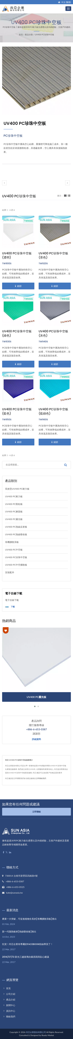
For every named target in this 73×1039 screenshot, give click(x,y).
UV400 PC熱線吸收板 (16, 534)
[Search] (31, 465)
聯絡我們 (10, 1016)
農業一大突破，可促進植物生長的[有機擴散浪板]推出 (29, 919)
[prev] (4, 182)
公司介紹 (10, 994)
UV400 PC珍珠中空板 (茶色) (53, 255)
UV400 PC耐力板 (14, 496)
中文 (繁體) (66, 2)
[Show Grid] (65, 195)
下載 (10, 607)
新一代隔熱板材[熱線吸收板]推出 (19, 931)
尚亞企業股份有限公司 (36, 1032)
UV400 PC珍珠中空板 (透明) (17, 255)
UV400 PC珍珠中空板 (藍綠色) (53, 411)
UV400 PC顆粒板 (14, 504)
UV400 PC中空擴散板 (16, 564)
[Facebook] (3, 852)
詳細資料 (36, 739)
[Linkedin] (10, 852)
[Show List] (69, 195)
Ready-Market (48, 1035)
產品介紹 (10, 999)
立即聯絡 (36, 811)
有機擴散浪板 (12, 542)
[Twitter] (7, 852)
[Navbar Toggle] (68, 8)
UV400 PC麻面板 (14, 511)
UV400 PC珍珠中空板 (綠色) (17, 333)
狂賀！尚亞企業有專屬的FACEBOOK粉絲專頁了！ (27, 944)
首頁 (21, 34)
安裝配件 (9, 572)
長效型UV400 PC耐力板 (17, 489)
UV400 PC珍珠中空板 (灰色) (53, 333)
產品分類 (29, 34)
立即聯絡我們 (41, 778)
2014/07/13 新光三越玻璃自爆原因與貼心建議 (25, 957)
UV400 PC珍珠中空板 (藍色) (17, 411)
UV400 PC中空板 (14, 549)
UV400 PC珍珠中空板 (44, 34)
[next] (67, 182)
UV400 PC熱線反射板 (16, 527)
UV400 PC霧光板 (14, 519)
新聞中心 (10, 1005)
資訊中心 (10, 1011)
